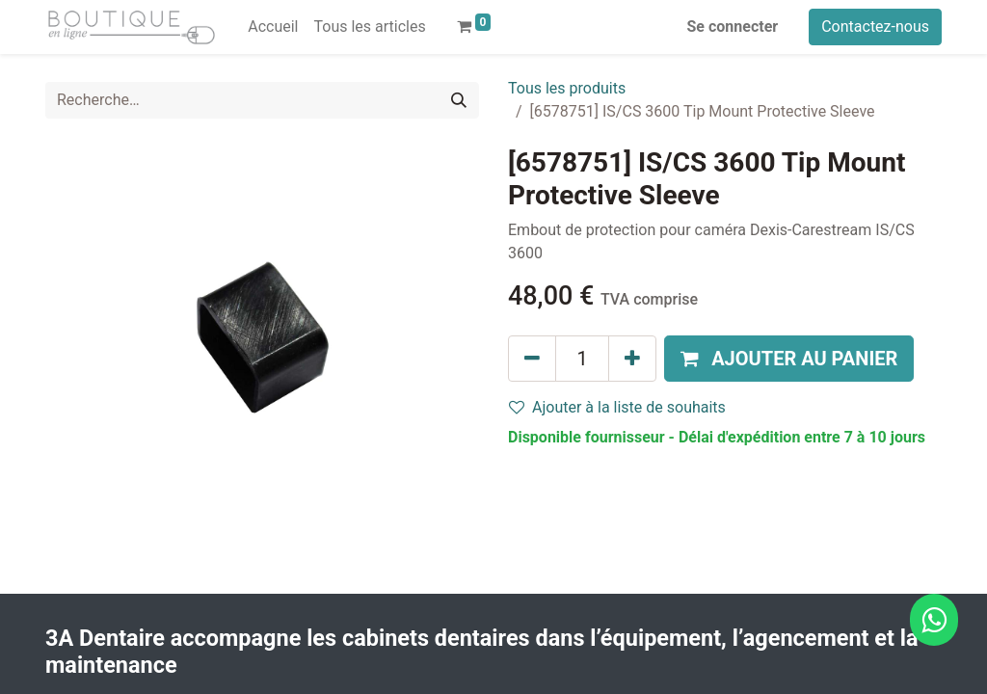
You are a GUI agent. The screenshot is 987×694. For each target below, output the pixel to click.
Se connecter (733, 26)
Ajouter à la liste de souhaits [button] (617, 407)
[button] (789, 358)
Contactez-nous (875, 26)
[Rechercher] (459, 100)
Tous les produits (567, 88)
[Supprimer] (532, 358)
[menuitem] (273, 27)
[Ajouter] (632, 358)
